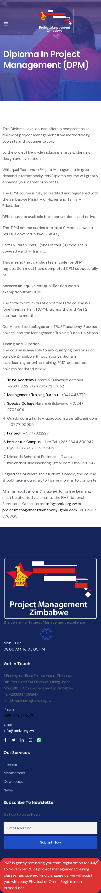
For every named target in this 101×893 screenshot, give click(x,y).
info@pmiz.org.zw (61, 503)
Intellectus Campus (24, 441)
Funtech (14, 433)
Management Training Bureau (32, 394)
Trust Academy (20, 379)
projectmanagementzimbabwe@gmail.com (40, 510)
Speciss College (20, 403)
